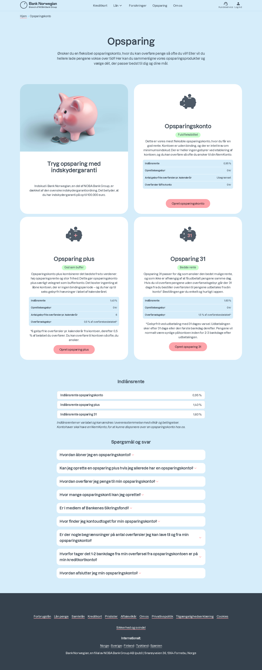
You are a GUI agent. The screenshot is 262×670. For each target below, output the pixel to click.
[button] (97, 455)
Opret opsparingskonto (188, 203)
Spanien (156, 645)
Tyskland (142, 645)
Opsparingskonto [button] (40, 16)
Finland (129, 645)
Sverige (116, 645)
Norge (104, 645)
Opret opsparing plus (74, 349)
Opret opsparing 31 (188, 346)
